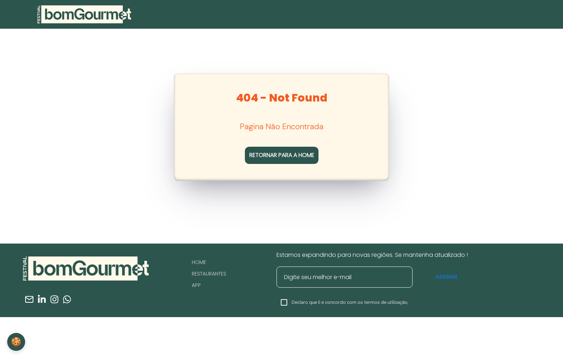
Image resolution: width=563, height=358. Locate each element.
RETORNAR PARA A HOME (281, 155)
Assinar (447, 277)
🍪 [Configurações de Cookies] (16, 342)
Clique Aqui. (397, 345)
